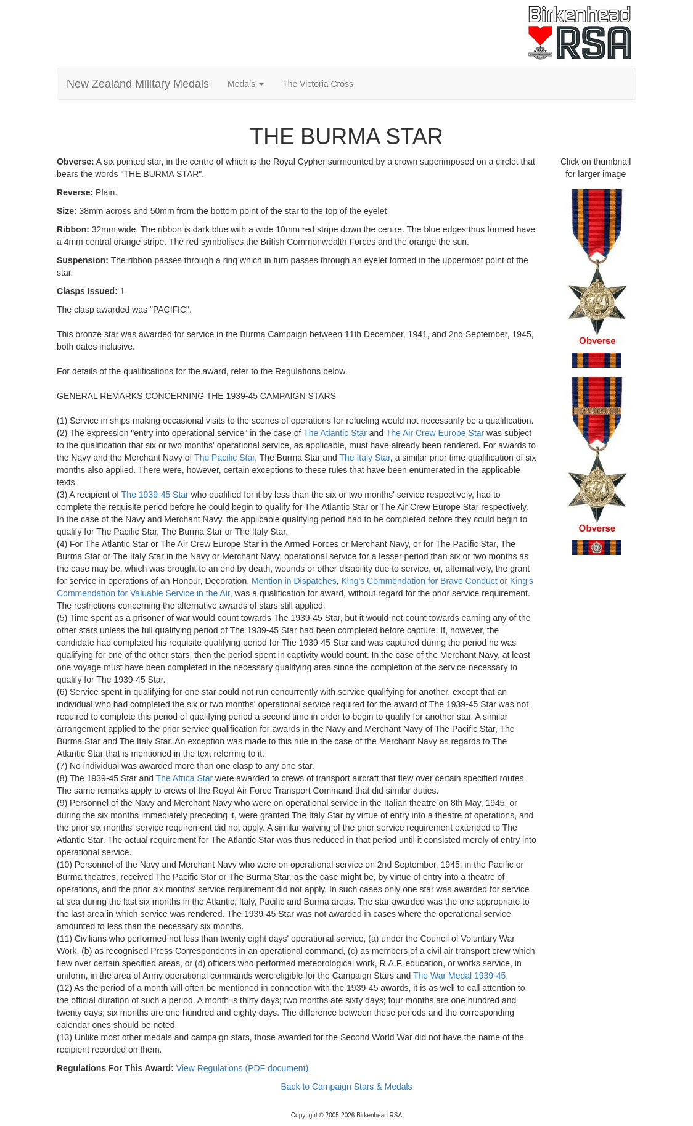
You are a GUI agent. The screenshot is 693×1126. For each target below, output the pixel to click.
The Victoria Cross (317, 84)
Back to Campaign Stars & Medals (346, 1086)
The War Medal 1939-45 (459, 975)
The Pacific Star (224, 457)
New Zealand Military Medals (138, 84)
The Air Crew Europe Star (435, 433)
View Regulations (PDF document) (242, 1068)
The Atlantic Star (335, 433)
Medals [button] (246, 84)
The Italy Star (364, 457)
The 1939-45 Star (155, 494)
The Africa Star (184, 778)
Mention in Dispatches (294, 581)
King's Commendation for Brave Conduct (419, 581)
